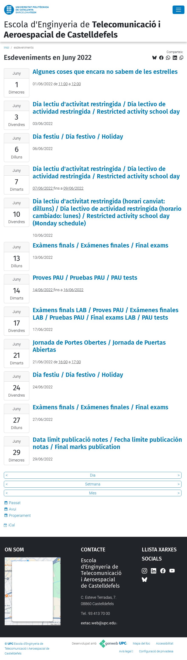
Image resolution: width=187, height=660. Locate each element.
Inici (6, 47)
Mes (92, 493)
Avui (12, 509)
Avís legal (125, 651)
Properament (20, 515)
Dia (93, 475)
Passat (15, 503)
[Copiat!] (181, 57)
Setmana (92, 484)
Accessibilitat (164, 643)
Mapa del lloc (141, 643)
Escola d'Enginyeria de (82, 30)
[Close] (178, 10)
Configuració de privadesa (156, 651)
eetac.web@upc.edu (98, 623)
